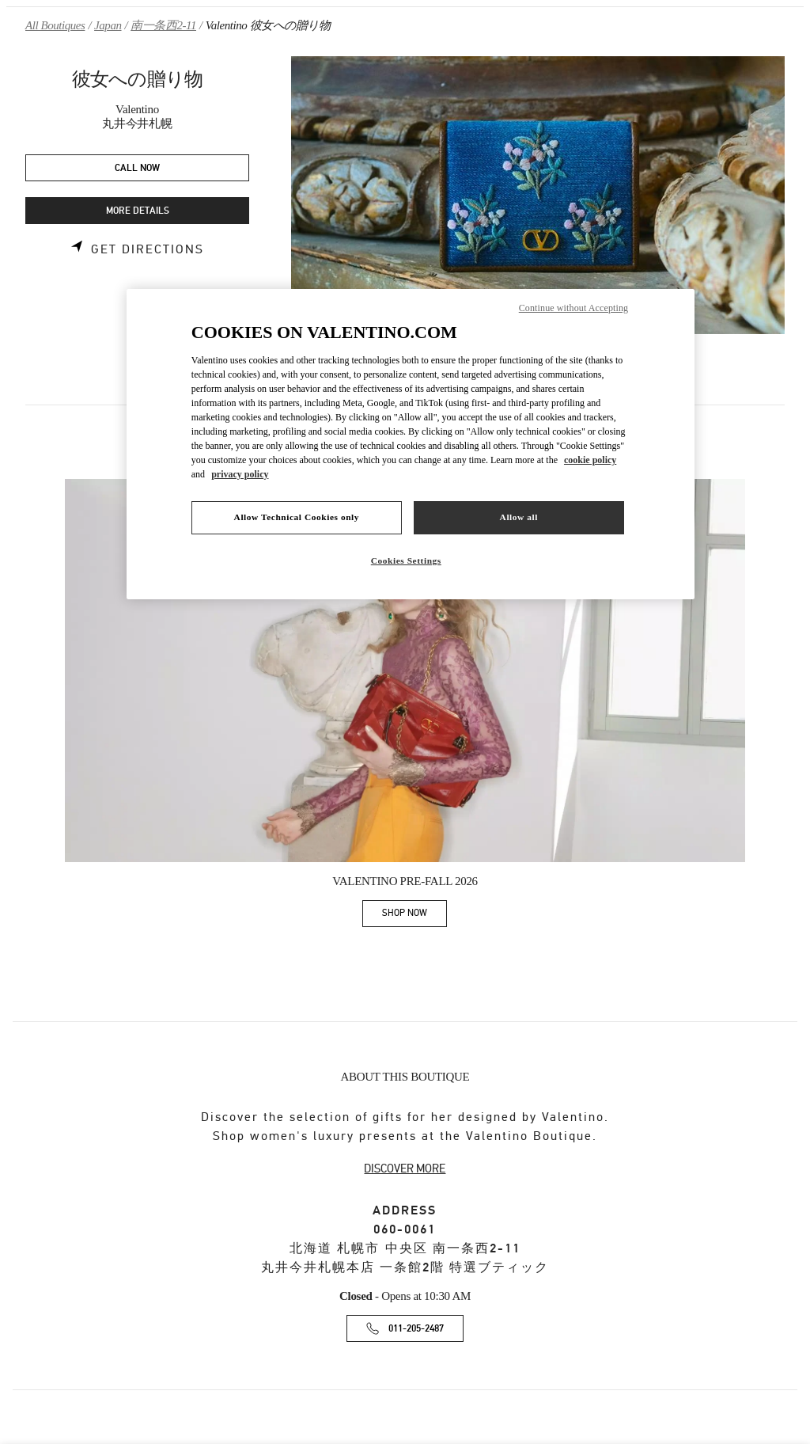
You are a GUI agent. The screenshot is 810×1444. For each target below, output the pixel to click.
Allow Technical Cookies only (296, 517)
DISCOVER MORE (404, 1168)
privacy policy (239, 474)
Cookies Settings (406, 560)
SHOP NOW (414, 915)
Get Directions (147, 249)
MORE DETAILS (137, 211)
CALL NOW (137, 168)
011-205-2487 (416, 1329)
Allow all (519, 517)
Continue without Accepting (573, 308)
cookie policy (590, 460)
